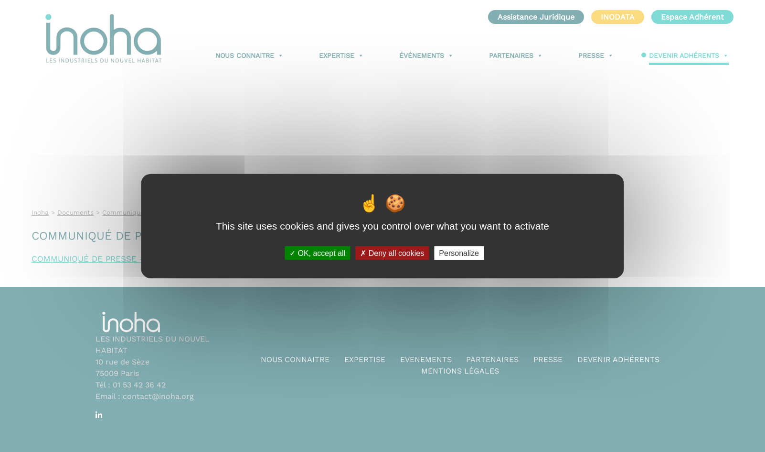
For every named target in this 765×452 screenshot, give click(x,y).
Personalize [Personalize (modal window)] (459, 253)
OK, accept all (317, 253)
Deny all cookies (392, 253)
